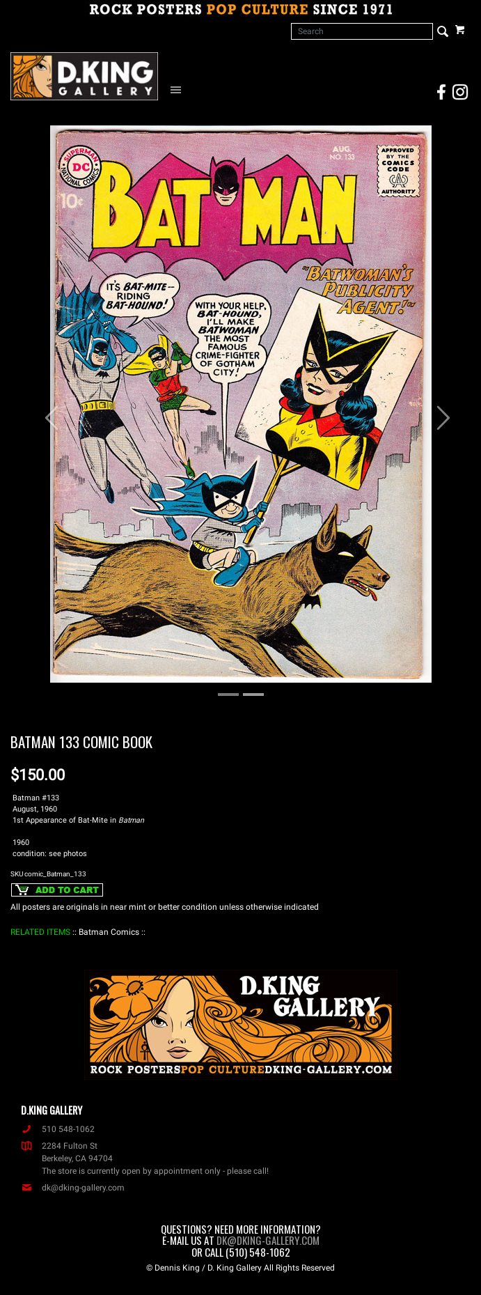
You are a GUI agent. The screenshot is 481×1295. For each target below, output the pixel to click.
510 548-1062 (58, 1129)
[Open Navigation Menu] (179, 89)
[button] (44, 410)
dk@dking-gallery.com (73, 1188)
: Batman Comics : (108, 932)
